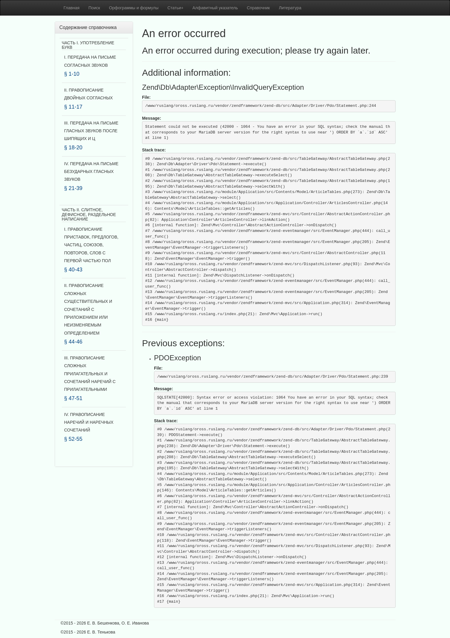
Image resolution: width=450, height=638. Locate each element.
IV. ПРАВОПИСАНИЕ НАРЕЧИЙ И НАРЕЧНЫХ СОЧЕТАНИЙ (89, 422)
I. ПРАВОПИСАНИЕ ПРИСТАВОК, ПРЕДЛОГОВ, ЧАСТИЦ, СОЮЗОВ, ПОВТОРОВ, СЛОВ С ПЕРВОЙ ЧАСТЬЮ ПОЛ (91, 245)
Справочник (258, 7)
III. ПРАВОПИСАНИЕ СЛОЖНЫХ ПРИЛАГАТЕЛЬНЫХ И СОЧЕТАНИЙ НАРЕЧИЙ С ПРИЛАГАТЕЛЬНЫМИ (90, 374)
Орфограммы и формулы (133, 7)
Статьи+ (175, 7)
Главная (72, 7)
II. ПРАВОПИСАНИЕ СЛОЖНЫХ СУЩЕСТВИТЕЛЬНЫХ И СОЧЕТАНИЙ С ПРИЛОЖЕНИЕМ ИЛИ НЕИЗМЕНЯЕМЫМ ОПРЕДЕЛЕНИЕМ (88, 309)
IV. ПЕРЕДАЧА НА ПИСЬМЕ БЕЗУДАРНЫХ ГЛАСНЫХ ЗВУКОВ (91, 171)
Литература (290, 7)
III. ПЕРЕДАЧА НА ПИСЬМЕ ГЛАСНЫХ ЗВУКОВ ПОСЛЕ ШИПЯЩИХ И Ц (91, 131)
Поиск (94, 7)
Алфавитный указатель (215, 7)
